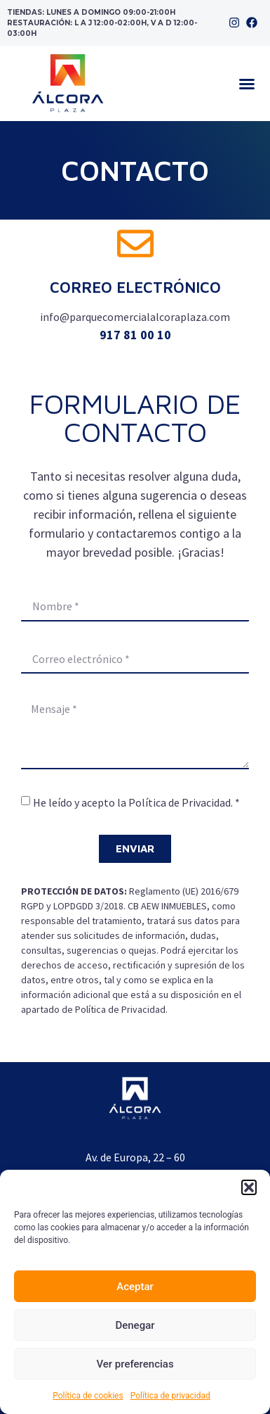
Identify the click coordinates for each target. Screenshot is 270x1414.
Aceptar (135, 1286)
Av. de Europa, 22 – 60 (135, 1157)
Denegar (134, 1325)
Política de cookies (88, 1396)
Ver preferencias (134, 1364)
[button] (249, 1187)
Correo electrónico (135, 287)
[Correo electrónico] (135, 243)
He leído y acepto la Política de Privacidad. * (136, 802)
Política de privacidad (170, 1396)
